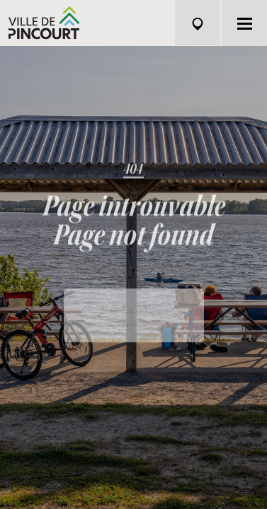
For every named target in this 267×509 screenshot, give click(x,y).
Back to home (134, 330)
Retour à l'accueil (133, 318)
